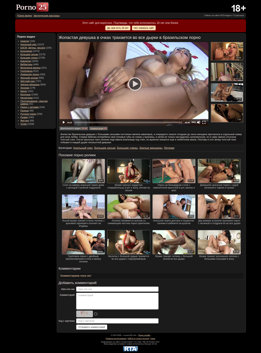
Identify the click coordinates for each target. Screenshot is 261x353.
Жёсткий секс (27, 81)
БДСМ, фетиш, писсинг (32, 47)
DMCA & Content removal (138, 339)
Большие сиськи (29, 54)
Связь (152, 339)
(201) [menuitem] (33, 67)
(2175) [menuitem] (32, 54)
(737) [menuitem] (30, 81)
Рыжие (24, 117)
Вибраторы (26, 64)
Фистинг (24, 120)
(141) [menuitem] (29, 97)
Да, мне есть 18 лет (118, 28)
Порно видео (24, 15)
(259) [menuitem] (31, 114)
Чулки (23, 124)
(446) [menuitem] (29, 64)
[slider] (128, 122)
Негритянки (26, 97)
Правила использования (116, 339)
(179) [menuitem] (27, 88)
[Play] (133, 83)
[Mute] (198, 122)
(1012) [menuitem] (32, 44)
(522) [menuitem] (29, 71)
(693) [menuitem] (33, 84)
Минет (23, 91)
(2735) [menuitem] (32, 57)
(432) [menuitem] (26, 91)
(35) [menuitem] (27, 110)
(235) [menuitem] (36, 47)
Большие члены (29, 57)
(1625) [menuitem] (29, 61)
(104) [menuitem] (27, 41)
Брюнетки (25, 61)
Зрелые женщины (30, 84)
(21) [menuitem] (34, 102)
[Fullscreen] (203, 122)
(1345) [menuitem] (29, 94)
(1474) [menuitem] (30, 51)
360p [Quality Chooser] (194, 122)
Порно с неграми (29, 107)
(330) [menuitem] (32, 74)
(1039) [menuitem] (27, 124)
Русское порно (28, 114)
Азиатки (24, 41)
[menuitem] (24, 15)
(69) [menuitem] (27, 120)
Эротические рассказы (46, 15)
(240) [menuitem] (27, 117)
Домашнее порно (29, 74)
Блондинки (26, 51)
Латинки (24, 88)
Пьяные (24, 110)
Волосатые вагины (30, 67)
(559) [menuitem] (32, 78)
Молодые (25, 94)
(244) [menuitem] (32, 107)
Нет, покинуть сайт (144, 28)
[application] (133, 84)
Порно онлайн (144, 335)
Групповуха (26, 71)
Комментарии (96, 128)
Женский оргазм (29, 78)
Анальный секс (28, 44)
